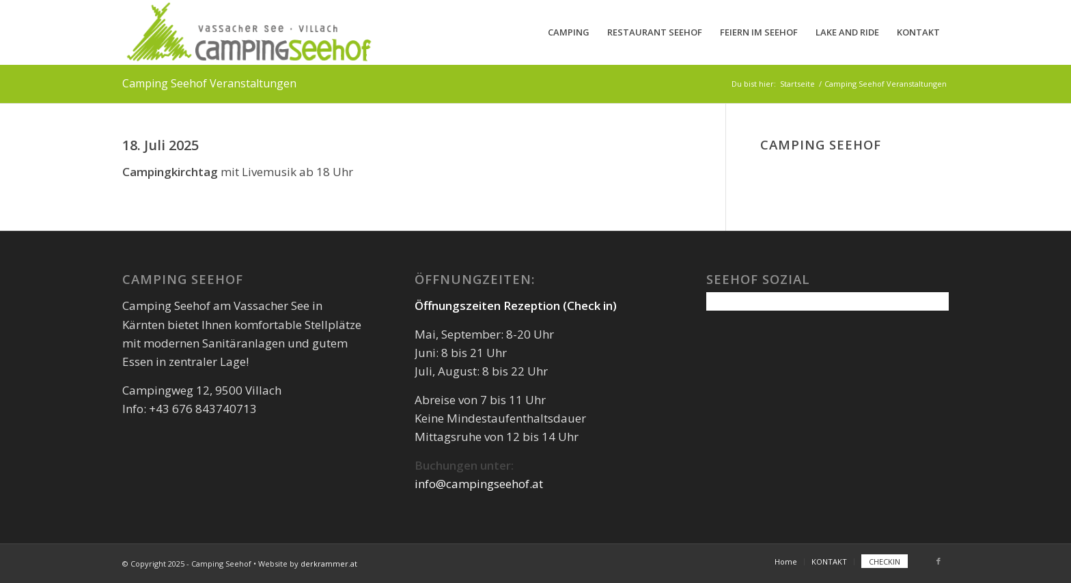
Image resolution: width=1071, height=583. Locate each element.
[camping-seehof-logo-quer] (248, 32)
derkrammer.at (329, 563)
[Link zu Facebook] (938, 561)
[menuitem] (568, 32)
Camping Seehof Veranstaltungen (209, 83)
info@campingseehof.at (479, 484)
